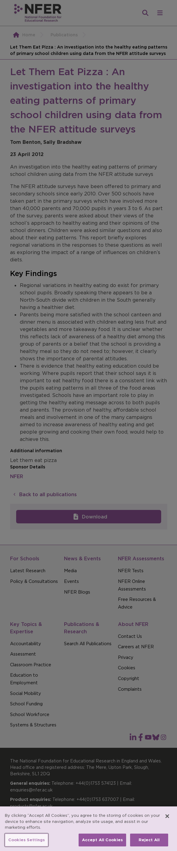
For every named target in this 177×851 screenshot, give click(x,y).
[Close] (167, 823)
